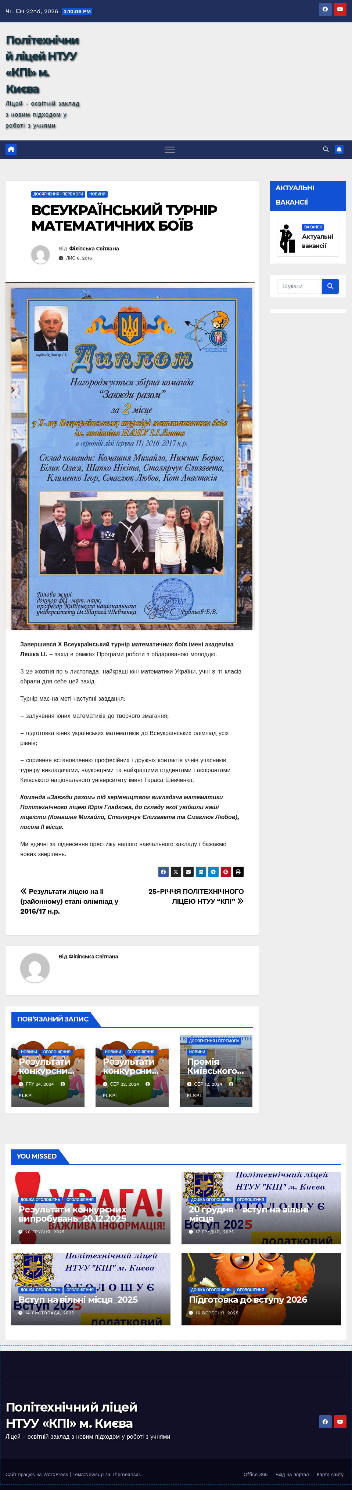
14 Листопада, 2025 (50, 1313)
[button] (326, 149)
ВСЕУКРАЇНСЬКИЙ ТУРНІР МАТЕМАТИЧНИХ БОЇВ (124, 218)
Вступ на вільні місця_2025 (77, 1299)
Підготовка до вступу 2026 (248, 1299)
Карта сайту (330, 1474)
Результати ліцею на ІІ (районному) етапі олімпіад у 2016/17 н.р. (69, 901)
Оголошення (57, 1052)
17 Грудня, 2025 (215, 1232)
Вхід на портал (292, 1474)
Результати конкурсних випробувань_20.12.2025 (72, 1214)
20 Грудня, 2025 (45, 1232)
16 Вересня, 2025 (217, 1313)
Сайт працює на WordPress (38, 1474)
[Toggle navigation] (170, 149)
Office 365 (256, 1474)
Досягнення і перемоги (58, 194)
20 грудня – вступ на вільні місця (248, 1214)
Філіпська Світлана (94, 248)
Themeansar (126, 1474)
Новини (97, 194)
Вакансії (313, 227)
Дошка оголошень (40, 1200)
